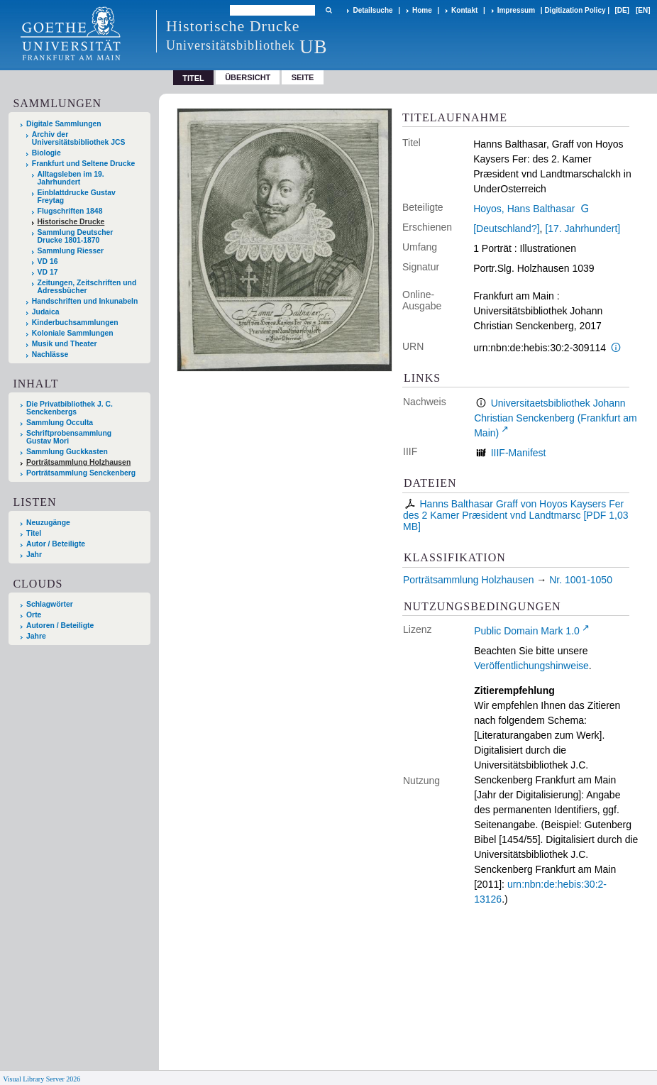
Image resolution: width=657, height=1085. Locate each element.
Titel (33, 533)
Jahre (36, 636)
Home (422, 10)
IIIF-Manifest (518, 452)
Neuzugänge (48, 523)
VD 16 (48, 261)
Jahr (34, 554)
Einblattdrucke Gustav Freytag (77, 196)
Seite (303, 77)
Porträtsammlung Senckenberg (81, 473)
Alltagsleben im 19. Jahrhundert (71, 178)
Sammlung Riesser (71, 251)
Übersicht (247, 77)
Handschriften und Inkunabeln (85, 301)
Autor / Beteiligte (55, 544)
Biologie (46, 153)
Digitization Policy (574, 10)
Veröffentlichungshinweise (531, 665)
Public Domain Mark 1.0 (527, 631)
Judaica (46, 312)
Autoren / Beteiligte (60, 625)
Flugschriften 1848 (70, 211)
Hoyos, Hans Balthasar (524, 208)
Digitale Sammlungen (63, 124)
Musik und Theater (64, 344)
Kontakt (464, 10)
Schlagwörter (49, 604)
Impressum (516, 10)
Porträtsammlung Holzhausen (78, 462)
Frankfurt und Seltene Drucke (84, 163)
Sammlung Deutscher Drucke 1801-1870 (76, 236)
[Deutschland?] (506, 228)
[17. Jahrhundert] (582, 228)
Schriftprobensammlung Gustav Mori (68, 437)
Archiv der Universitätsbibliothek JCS (79, 138)
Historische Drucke (71, 222)
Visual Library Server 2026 (41, 1079)
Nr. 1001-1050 (580, 579)
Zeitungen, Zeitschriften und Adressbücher (87, 286)
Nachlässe (50, 354)
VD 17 (48, 272)
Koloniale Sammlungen (73, 333)
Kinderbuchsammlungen (75, 322)
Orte (33, 615)
